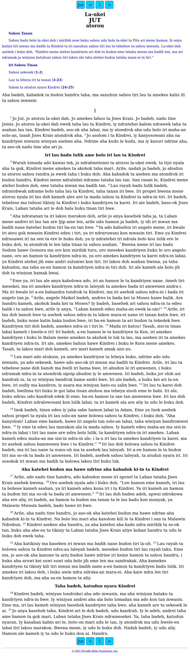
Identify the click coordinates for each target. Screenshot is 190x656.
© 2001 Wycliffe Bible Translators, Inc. (95, 651)
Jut (81, 4)
